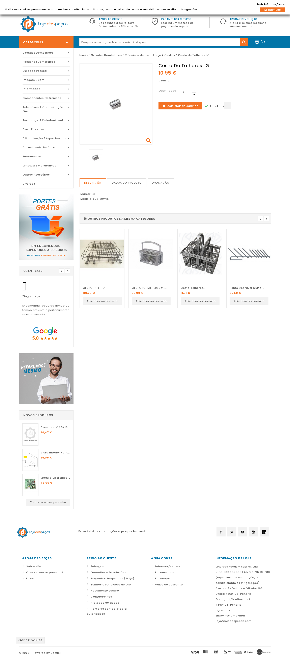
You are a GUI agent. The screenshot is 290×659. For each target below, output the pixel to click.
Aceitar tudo (272, 10)
